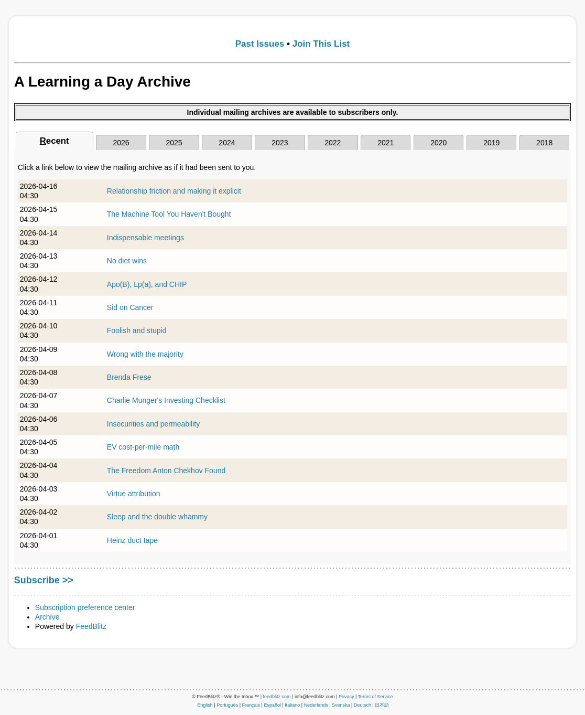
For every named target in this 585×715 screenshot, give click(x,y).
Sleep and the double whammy (157, 517)
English (205, 705)
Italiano (292, 705)
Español (272, 705)
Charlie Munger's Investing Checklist (166, 400)
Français (251, 705)
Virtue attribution (133, 493)
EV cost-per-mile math (143, 447)
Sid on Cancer (130, 307)
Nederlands (316, 705)
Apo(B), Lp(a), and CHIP (147, 284)
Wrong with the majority (145, 354)
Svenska (341, 705)
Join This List (321, 44)
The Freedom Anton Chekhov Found (166, 470)
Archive (47, 617)
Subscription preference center (85, 607)
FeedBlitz (91, 626)
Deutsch (362, 705)
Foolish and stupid (137, 330)
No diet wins (127, 261)
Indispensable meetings (145, 237)
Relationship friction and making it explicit (174, 191)
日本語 (382, 705)
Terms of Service (375, 696)
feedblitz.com (277, 696)
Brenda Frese (129, 377)
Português (227, 705)
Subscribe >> (43, 580)
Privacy (346, 696)
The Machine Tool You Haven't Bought (169, 214)
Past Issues (260, 44)
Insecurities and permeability (153, 424)
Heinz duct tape (132, 540)
